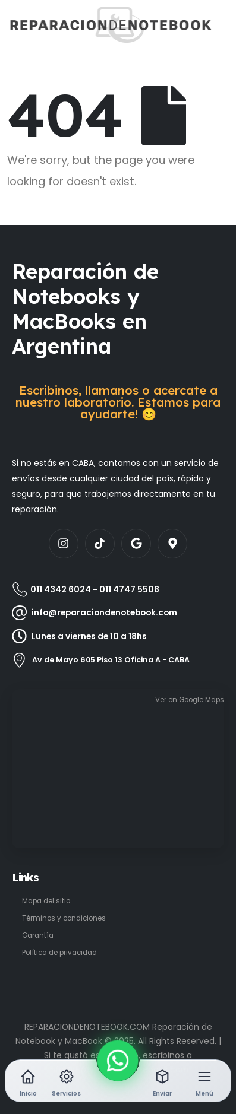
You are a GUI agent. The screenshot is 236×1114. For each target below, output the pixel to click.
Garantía (38, 935)
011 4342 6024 (60, 589)
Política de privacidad (59, 952)
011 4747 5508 (129, 589)
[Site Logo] (45, 25)
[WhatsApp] (117, 1060)
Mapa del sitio (46, 901)
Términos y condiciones (64, 918)
